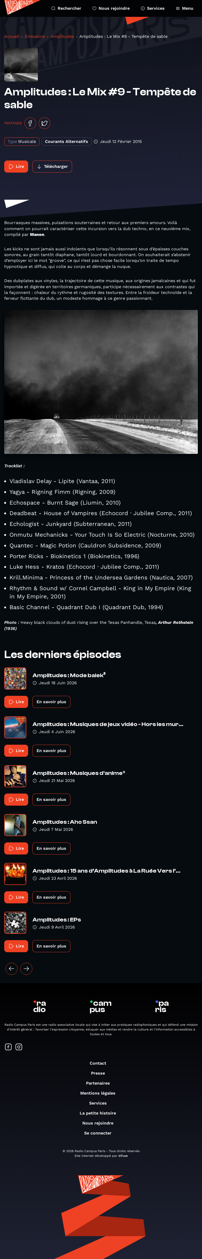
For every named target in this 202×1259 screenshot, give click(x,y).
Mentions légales (100, 1093)
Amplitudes (62, 36)
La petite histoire (100, 1113)
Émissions (35, 36)
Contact (101, 1063)
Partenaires (100, 1083)
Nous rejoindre (111, 8)
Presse (100, 1073)
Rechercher (66, 8)
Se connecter (100, 1133)
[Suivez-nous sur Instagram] (19, 1047)
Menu (184, 8)
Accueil (11, 36)
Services (153, 8)
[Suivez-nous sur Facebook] (8, 1047)
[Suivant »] (26, 969)
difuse (123, 1156)
